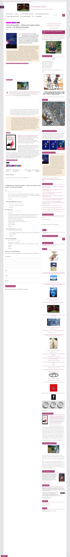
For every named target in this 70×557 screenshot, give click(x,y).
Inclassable (14, 22)
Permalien (19, 191)
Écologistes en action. (13, 170)
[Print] (20, 166)
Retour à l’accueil (9, 13)
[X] (13, 166)
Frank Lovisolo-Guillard (10, 238)
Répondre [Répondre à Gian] (10, 198)
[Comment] (7, 166)
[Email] (9, 166)
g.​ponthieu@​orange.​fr (58, 232)
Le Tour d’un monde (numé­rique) (51, 457)
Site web (6, 280)
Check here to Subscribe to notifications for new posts (16, 289)
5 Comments (24, 29)
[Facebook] (11, 166)
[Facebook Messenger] (18, 166)
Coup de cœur (9, 22)
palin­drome (55, 382)
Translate (47, 505)
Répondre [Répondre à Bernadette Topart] (10, 226)
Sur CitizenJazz (39, 16)
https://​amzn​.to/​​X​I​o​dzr (57, 423)
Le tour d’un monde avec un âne (12, 16)
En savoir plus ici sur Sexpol (46, 482)
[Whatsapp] (16, 166)
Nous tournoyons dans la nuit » (42, 14)
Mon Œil (18, 22)
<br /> (23, 71)
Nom (6, 270)
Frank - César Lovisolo (46, 192)
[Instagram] (14, 166)
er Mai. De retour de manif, (32, 170)
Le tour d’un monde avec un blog (27, 13)
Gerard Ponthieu (14, 29)
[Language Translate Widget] (46, 504)
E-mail (6, 275)
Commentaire (8, 256)
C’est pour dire (38, 6)
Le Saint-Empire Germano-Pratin (56, 199)
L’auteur (16, 13)
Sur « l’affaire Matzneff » (26, 16)
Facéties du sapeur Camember (49, 96)
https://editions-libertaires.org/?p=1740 (25, 140)
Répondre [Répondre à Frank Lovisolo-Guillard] (10, 248)
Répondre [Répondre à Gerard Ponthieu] (11, 207)
